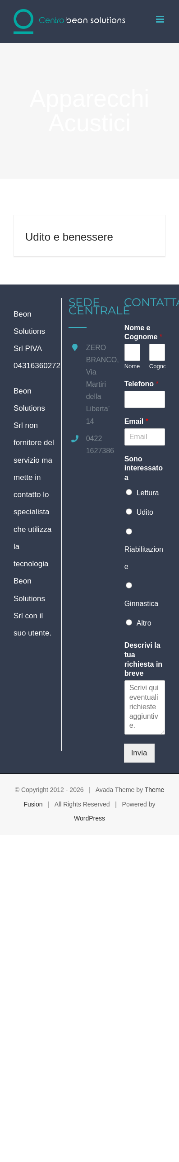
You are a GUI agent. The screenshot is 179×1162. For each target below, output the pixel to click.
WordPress (89, 818)
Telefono (141, 384)
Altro (144, 623)
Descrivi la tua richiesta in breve (143, 659)
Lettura (148, 493)
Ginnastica (141, 603)
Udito (145, 512)
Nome (132, 366)
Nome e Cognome (143, 332)
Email (136, 421)
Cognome (157, 366)
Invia (139, 753)
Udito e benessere (69, 237)
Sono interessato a (143, 468)
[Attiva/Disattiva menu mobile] (160, 19)
